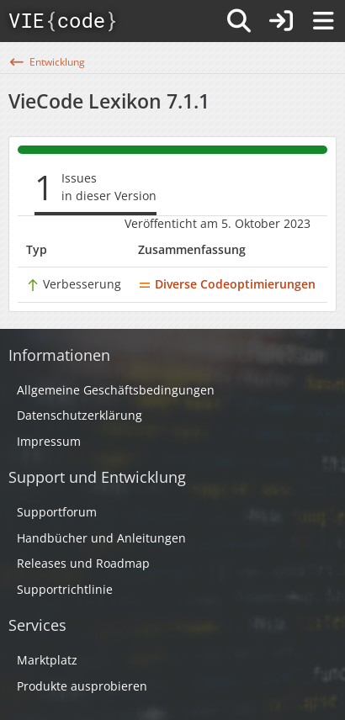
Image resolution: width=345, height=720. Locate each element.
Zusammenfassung (192, 249)
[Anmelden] (281, 21)
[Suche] (239, 21)
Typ (36, 249)
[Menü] (323, 21)
